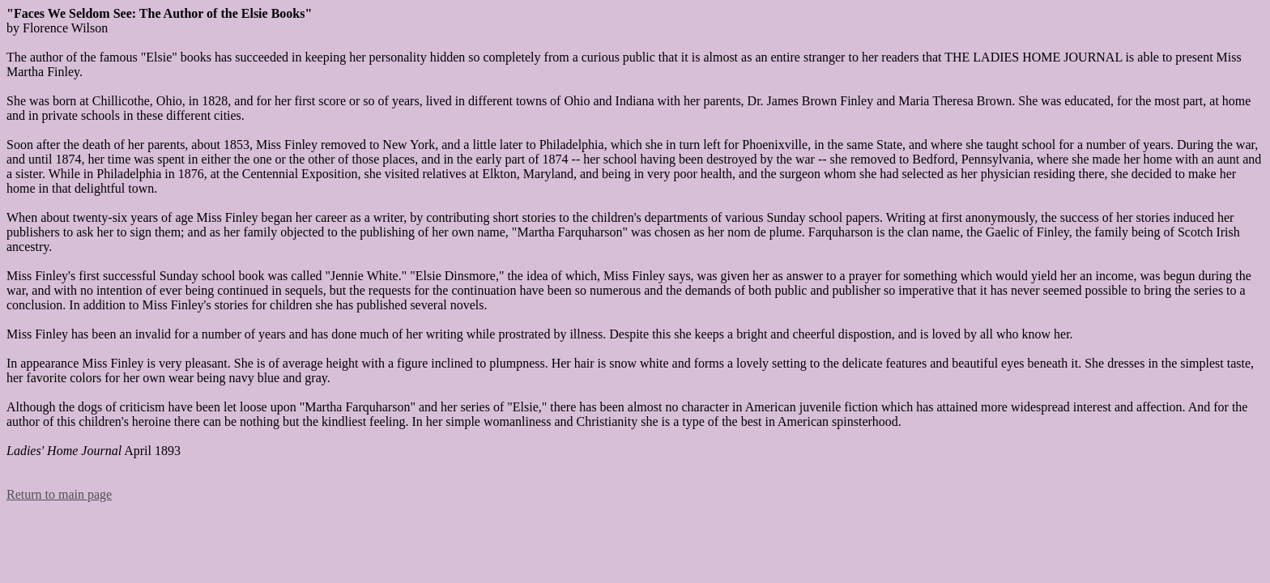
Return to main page (59, 494)
